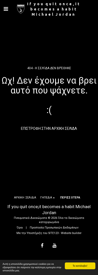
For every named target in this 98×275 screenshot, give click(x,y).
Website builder (71, 233)
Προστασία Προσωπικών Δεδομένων (54, 227)
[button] (5, 9)
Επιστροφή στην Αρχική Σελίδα (49, 128)
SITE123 (53, 233)
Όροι (20, 227)
